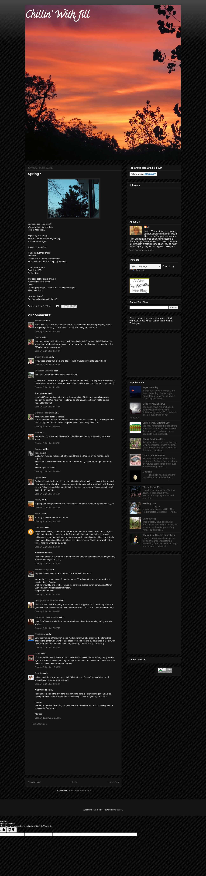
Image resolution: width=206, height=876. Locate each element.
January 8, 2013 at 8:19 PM (47, 547)
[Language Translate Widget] (145, 266)
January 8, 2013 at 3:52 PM (47, 331)
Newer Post (34, 782)
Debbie (38, 673)
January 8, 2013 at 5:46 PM (47, 471)
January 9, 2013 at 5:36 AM (47, 563)
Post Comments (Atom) (80, 790)
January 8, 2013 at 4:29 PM (47, 387)
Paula (38, 653)
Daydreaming (149, 518)
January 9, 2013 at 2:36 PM (47, 684)
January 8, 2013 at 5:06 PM (47, 426)
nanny (38, 500)
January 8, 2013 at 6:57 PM (47, 507)
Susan (38, 513)
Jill (148, 227)
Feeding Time (149, 503)
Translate (137, 270)
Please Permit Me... (152, 487)
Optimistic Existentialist (46, 617)
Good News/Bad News (154, 404)
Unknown (39, 527)
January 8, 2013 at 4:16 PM (47, 351)
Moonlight (147, 471)
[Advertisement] (73, 752)
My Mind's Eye (42, 569)
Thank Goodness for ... (154, 439)
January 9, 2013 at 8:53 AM (47, 647)
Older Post (113, 782)
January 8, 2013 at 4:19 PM (47, 365)
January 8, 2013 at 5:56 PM (47, 494)
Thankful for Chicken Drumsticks (159, 535)
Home (74, 782)
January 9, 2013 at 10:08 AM (48, 667)
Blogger (118, 810)
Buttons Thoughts (44, 413)
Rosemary (40, 634)
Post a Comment (39, 724)
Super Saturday (150, 387)
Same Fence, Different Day (156, 423)
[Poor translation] (12, 830)
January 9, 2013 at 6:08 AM (47, 611)
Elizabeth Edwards (44, 371)
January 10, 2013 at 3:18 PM (48, 718)
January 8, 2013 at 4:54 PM (47, 407)
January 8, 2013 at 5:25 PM (47, 443)
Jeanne (38, 449)
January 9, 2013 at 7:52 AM (47, 628)
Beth (37, 432)
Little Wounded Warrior (154, 455)
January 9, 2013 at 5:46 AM (47, 594)
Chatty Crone (41, 357)
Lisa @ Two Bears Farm (46, 600)
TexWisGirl (40, 320)
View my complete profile (142, 250)
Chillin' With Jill (57, 15)
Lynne (38, 477)
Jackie (38, 337)
